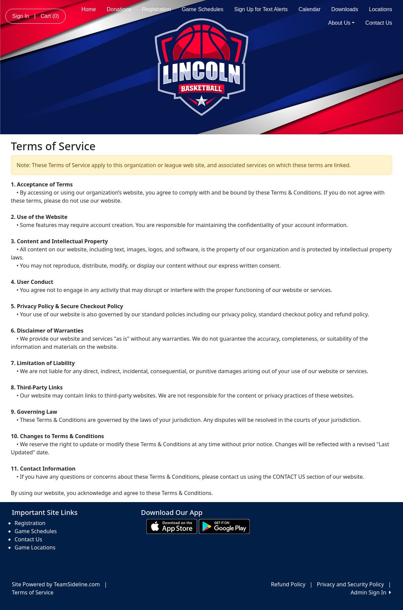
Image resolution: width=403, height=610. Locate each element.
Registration (156, 9)
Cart (50, 16)
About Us (341, 23)
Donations (119, 9)
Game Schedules (203, 9)
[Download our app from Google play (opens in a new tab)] (224, 525)
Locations (381, 9)
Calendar (309, 9)
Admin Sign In (371, 592)
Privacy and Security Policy (350, 584)
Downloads (344, 9)
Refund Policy (288, 584)
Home (89, 9)
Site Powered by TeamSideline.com (56, 584)
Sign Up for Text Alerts (261, 9)
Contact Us (378, 23)
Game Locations (35, 547)
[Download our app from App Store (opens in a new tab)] (171, 525)
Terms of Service (33, 592)
